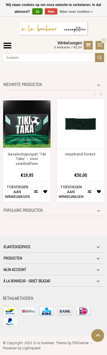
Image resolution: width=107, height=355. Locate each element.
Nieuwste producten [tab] (22, 84)
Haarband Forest (80, 154)
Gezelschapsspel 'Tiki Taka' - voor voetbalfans (27, 159)
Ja (37, 12)
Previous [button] (95, 94)
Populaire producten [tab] (23, 210)
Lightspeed (32, 348)
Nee (51, 12)
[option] (27, 153)
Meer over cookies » (76, 12)
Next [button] (101, 94)
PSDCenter (80, 343)
